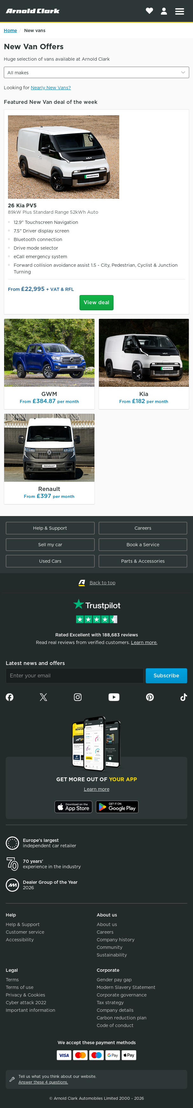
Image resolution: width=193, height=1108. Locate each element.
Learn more (96, 789)
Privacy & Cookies (25, 994)
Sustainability (112, 954)
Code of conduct (115, 1025)
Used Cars (50, 561)
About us (107, 924)
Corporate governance (122, 994)
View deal (96, 302)
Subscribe (166, 676)
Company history (115, 939)
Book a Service (143, 544)
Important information (30, 1010)
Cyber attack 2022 (26, 1002)
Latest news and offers (35, 663)
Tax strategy (110, 1002)
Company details (115, 1010)
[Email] (75, 675)
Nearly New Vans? (51, 87)
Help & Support (50, 528)
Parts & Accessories (143, 561)
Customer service (25, 932)
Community (109, 947)
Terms (12, 979)
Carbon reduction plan (122, 1017)
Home (10, 30)
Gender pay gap (114, 979)
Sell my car (50, 544)
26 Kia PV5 (96, 209)
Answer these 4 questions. (43, 1082)
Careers (142, 528)
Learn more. (144, 642)
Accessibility (20, 939)
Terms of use (19, 987)
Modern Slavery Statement (126, 987)
